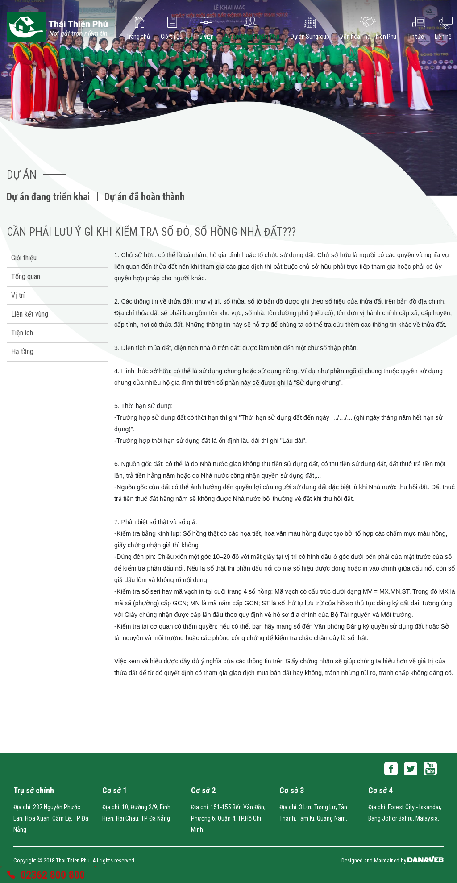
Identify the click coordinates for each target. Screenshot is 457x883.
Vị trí (18, 295)
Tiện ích (22, 333)
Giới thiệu (24, 258)
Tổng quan (25, 276)
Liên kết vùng (29, 314)
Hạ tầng (22, 351)
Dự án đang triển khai (48, 196)
